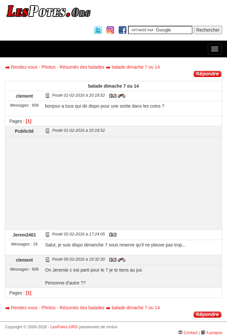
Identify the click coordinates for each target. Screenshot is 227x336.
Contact (191, 333)
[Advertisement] (132, 183)
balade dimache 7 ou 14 (136, 67)
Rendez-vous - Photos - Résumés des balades (57, 67)
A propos (214, 333)
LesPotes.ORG (64, 327)
